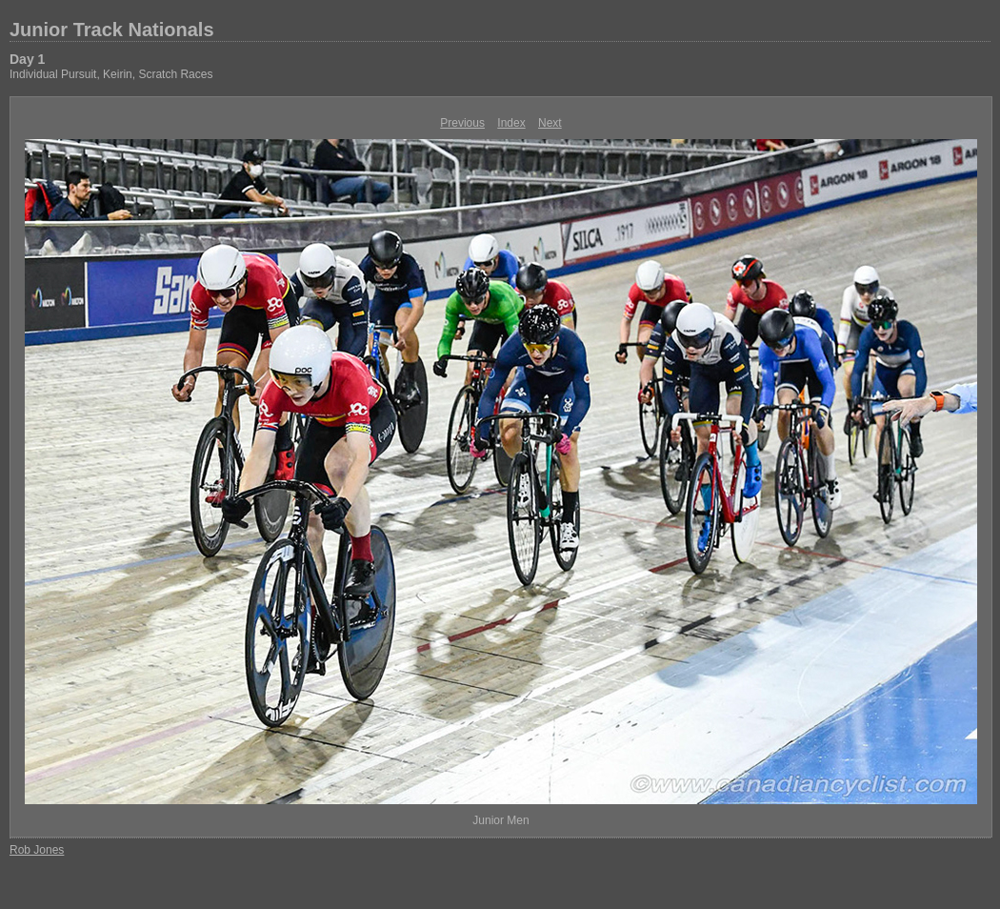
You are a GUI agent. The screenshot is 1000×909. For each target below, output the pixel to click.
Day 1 (27, 59)
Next (550, 123)
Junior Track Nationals (112, 29)
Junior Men (500, 820)
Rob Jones (37, 850)
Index (511, 123)
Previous (462, 123)
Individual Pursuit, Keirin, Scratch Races (111, 74)
